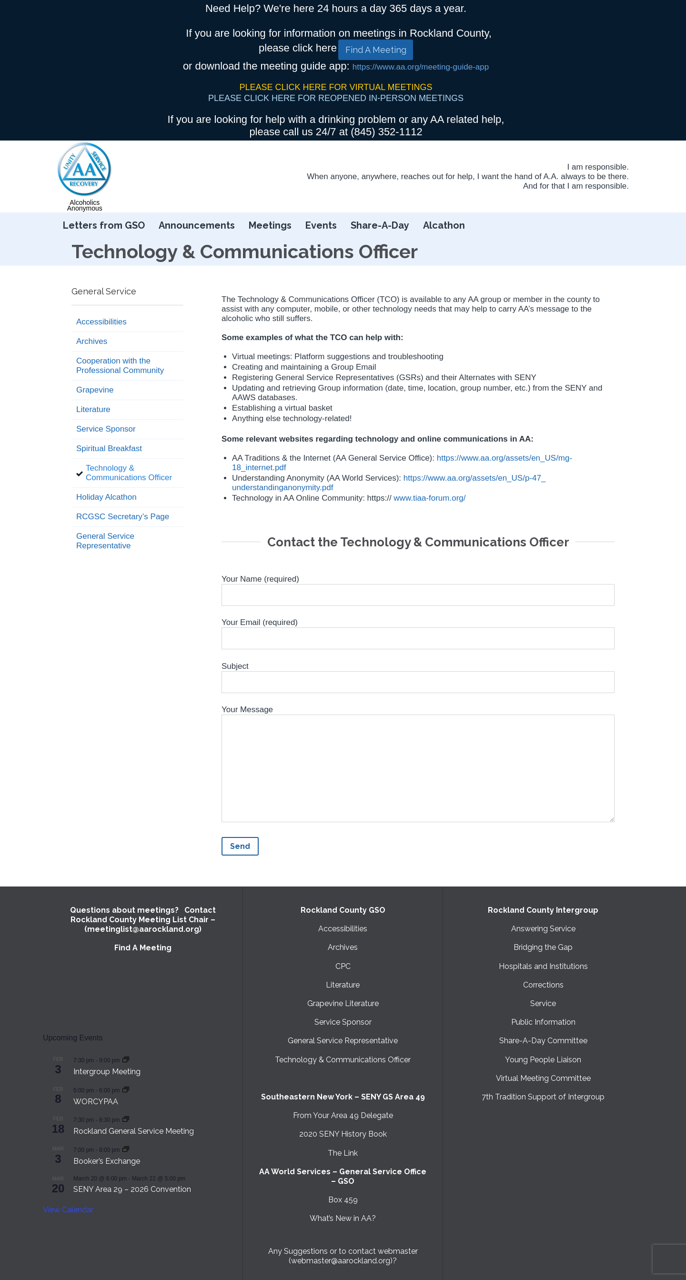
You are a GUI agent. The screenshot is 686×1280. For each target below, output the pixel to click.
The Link (343, 1153)
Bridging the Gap (543, 947)
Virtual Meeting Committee (543, 1078)
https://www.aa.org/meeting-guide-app (421, 66)
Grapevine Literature (343, 1003)
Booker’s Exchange (106, 1161)
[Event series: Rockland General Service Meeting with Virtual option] (125, 1119)
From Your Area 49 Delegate (343, 1115)
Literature (93, 409)
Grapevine (94, 389)
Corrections (543, 984)
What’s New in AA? (343, 1218)
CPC (343, 966)
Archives (91, 341)
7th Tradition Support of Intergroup (543, 1096)
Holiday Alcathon (106, 497)
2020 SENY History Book (343, 1134)
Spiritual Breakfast (109, 448)
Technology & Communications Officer (129, 473)
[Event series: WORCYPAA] (125, 1089)
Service (543, 1003)
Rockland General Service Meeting (133, 1131)
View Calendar (68, 1209)
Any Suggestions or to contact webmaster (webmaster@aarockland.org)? (343, 1256)
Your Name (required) (418, 587)
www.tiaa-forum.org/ (429, 498)
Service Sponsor (106, 428)
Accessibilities (101, 321)
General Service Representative (105, 541)
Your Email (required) (418, 631)
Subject (418, 674)
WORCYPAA (95, 1101)
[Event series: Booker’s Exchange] (125, 1149)
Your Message (418, 765)
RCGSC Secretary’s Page (122, 516)
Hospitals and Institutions (543, 966)
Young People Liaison (543, 1059)
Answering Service (543, 928)
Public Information (543, 1022)
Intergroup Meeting (107, 1071)
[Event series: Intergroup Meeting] (125, 1059)
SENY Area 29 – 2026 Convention (132, 1189)
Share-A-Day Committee (543, 1040)
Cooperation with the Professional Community (120, 365)
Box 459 (343, 1199)
